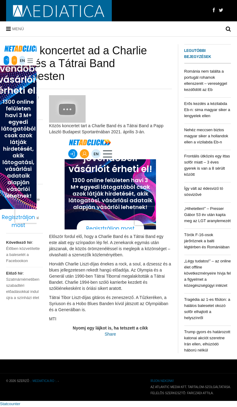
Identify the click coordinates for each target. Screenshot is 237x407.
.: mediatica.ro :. (43, 381)
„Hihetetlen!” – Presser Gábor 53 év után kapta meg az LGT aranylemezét (207, 214)
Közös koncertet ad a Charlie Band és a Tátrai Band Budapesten (76, 63)
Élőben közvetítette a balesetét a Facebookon (23, 254)
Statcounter (10, 404)
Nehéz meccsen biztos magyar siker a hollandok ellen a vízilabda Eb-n (206, 136)
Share (110, 334)
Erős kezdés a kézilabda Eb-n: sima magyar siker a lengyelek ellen (207, 109)
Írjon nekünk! (162, 381)
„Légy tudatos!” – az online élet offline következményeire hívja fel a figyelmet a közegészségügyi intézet (207, 273)
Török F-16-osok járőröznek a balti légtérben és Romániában (207, 240)
